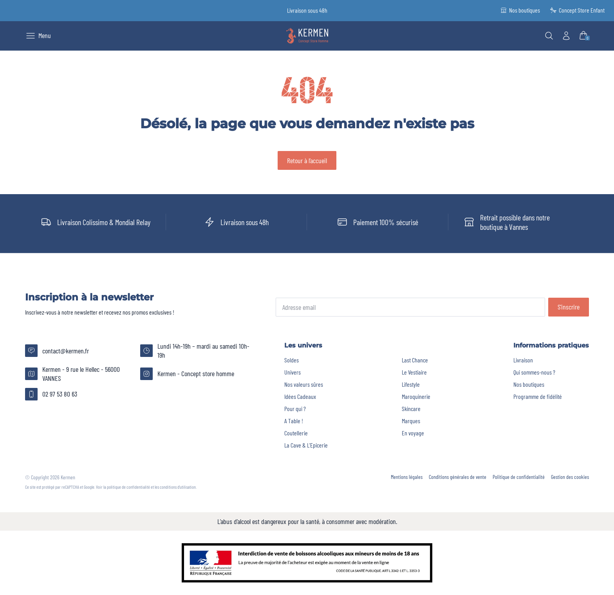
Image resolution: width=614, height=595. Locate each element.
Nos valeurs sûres (303, 384)
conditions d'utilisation (178, 486)
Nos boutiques (528, 384)
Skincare (411, 408)
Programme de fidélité (537, 396)
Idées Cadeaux (300, 396)
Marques (411, 420)
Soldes (291, 360)
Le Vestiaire (414, 372)
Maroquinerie (416, 396)
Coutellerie (296, 433)
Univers (292, 372)
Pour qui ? (295, 408)
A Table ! (293, 420)
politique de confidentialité (128, 486)
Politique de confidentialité (519, 477)
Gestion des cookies (570, 477)
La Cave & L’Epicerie (306, 445)
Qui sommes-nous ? (534, 372)
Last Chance (415, 360)
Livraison (523, 360)
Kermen (68, 477)
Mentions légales (407, 477)
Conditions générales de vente (457, 477)
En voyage (413, 433)
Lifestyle (411, 384)
